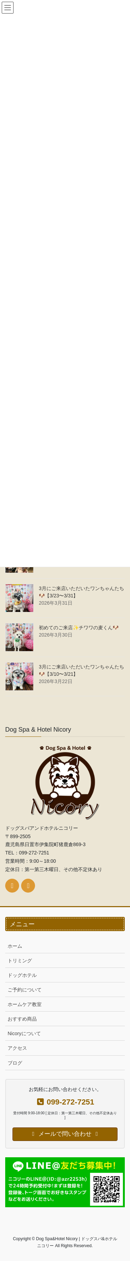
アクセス (17, 1048)
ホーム (15, 946)
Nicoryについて (24, 1033)
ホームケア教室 (25, 1004)
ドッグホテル (22, 975)
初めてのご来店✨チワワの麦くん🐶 (79, 627)
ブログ (15, 1063)
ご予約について (25, 989)
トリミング (20, 960)
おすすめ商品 (22, 1019)
